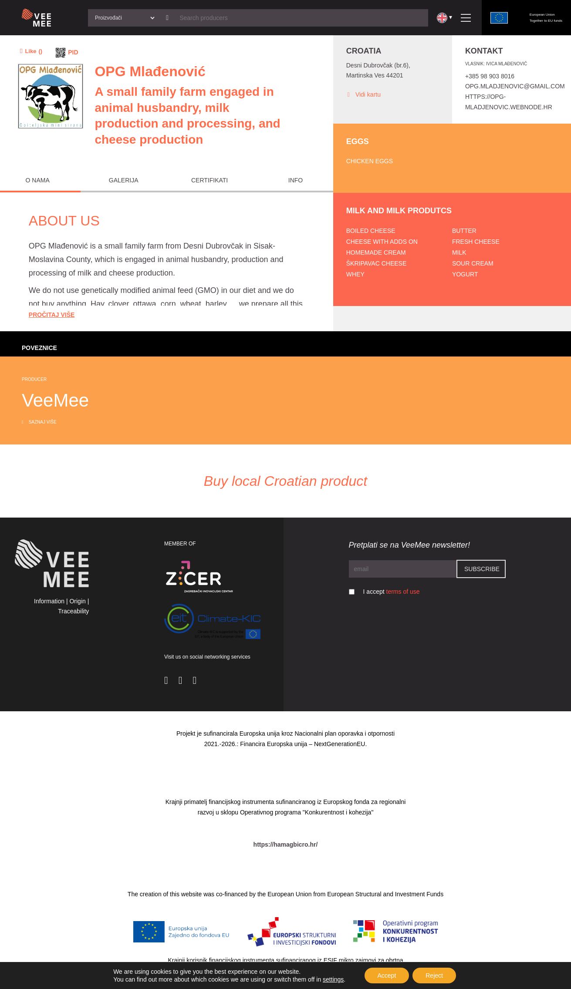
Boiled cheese (370, 230)
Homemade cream (376, 252)
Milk (459, 252)
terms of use (403, 591)
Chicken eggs (369, 161)
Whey (355, 274)
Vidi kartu (363, 94)
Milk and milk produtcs (399, 210)
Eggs (357, 141)
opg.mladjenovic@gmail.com (515, 86)
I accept (391, 591)
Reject (434, 975)
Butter (464, 230)
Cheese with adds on (382, 241)
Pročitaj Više (52, 314)
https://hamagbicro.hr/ (285, 844)
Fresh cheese (476, 241)
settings (333, 979)
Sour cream (472, 263)
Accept (386, 975)
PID (73, 52)
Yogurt (465, 274)
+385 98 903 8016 (489, 76)
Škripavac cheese (376, 263)
